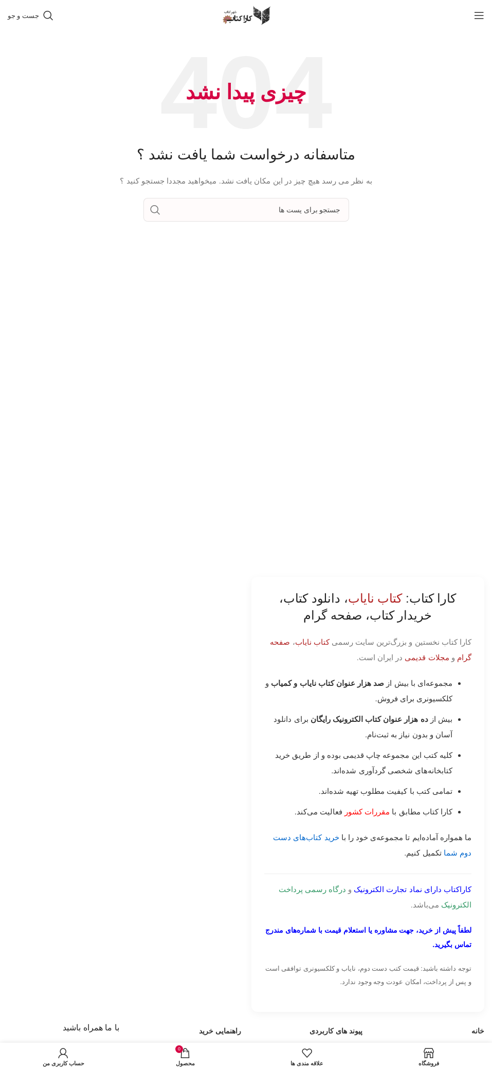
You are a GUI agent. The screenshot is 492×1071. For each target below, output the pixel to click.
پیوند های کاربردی (335, 1031)
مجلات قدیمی (427, 657)
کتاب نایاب (312, 642)
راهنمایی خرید (220, 1031)
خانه (477, 1031)
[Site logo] (246, 15)
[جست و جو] (31, 15)
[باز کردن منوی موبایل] (479, 15)
